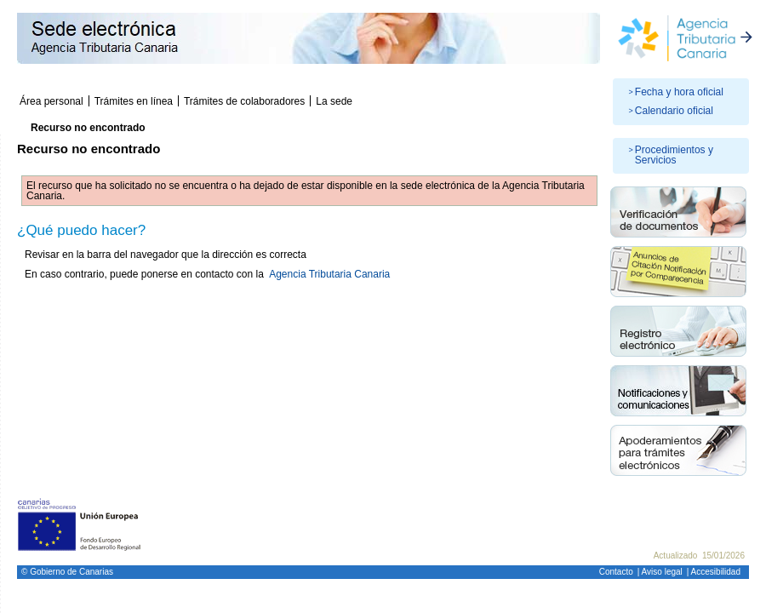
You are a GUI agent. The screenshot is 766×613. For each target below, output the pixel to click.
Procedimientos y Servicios (674, 155)
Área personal (51, 101)
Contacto (616, 571)
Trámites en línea (133, 101)
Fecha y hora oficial (679, 92)
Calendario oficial (674, 111)
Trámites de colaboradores (244, 101)
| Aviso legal (660, 571)
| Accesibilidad (713, 571)
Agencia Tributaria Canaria (329, 274)
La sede (334, 101)
